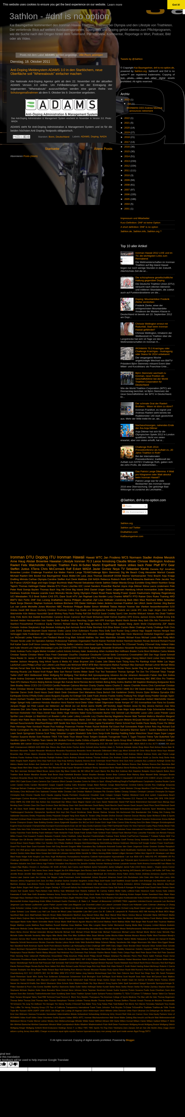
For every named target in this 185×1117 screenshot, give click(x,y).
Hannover (85, 850)
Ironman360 (155, 863)
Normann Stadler (141, 557)
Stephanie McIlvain (18, 990)
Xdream (150, 613)
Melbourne (15, 928)
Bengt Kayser (67, 768)
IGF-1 (141, 857)
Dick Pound (71, 812)
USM (42, 1011)
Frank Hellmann (46, 833)
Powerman (70, 726)
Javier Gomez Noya (106, 568)
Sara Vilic (155, 973)
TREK (54, 737)
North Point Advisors (53, 946)
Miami (13, 932)
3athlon (107, 582)
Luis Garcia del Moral (56, 911)
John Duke (144, 877)
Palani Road (98, 593)
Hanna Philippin (72, 600)
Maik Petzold (74, 582)
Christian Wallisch (84, 791)
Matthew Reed (38, 925)
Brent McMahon (152, 651)
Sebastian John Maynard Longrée (42, 980)
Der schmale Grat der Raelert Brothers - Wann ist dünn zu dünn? (154, 405)
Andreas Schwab (77, 757)
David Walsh (54, 692)
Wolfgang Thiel (71, 675)
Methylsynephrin (167, 928)
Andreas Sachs (62, 757)
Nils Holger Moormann (137, 942)
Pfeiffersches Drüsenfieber (51, 956)
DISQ (12, 802)
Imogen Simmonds (55, 634)
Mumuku (60, 593)
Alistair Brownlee (37, 561)
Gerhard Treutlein (26, 699)
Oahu (113, 946)
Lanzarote (157, 901)
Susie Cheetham (157, 990)
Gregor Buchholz (58, 582)
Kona (88, 713)
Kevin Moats (95, 894)
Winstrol (52, 1024)
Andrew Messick (164, 557)
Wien (144, 740)
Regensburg (168, 593)
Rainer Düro (145, 596)
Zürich (172, 1028)
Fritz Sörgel (138, 696)
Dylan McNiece (153, 816)
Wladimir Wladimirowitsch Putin (94, 1024)
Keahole (25, 593)
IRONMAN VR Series (29, 860)
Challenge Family (144, 627)
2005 (127, 199)
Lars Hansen (25, 905)
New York (30, 668)
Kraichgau (110, 620)
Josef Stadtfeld (117, 881)
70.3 (31, 596)
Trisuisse (141, 737)
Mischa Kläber (117, 935)
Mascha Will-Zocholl (95, 922)
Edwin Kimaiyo (76, 819)
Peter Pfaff (152, 565)
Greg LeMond (131, 631)
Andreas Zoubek (121, 757)
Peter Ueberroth (31, 956)
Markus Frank (149, 918)
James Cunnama (73, 634)
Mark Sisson (111, 918)
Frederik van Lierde (127, 610)
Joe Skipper (52, 877)
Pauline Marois (103, 952)
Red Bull (164, 963)
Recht (142, 963)
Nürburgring (79, 946)
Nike (53, 668)
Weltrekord (15, 1021)
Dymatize (164, 692)
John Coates (95, 661)
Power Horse (169, 956)
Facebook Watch (105, 658)
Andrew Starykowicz (30, 627)
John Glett (154, 877)
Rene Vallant (50, 966)
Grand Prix (15, 846)
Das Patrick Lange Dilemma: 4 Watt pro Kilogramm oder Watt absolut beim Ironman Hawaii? (154, 474)
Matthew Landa (24, 925)
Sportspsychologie (164, 983)
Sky (90, 983)
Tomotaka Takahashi (155, 1004)
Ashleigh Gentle (164, 761)
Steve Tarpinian (89, 990)
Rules (156, 596)
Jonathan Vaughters (78, 881)
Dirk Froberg (164, 812)
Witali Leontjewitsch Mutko (68, 1024)
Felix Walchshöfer (33, 565)
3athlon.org (141, 71)
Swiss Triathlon (77, 994)
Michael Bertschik (55, 932)
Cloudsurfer (96, 654)
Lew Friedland (50, 637)
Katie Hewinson (142, 891)
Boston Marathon (31, 774)
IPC (155, 857)
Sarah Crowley (108, 613)
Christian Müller (56, 791)
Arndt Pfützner (112, 761)
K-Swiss (101, 709)
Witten (46, 675)
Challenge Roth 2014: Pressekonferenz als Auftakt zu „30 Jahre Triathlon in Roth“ (154, 450)
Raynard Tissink (113, 963)
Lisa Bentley (54, 908)
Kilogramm (110, 894)
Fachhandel (117, 826)
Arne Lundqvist (135, 761)
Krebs (140, 898)
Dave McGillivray (61, 805)
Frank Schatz (86, 833)
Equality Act (67, 696)
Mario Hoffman (51, 918)
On (33, 641)
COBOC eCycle (156, 778)
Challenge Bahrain (18, 788)
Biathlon (128, 682)
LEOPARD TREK (119, 901)
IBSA (136, 857)
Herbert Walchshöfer (156, 699)
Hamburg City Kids (56, 850)
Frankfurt (48, 572)
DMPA (18, 802)
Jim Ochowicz (110, 874)
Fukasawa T (144, 836)
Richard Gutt (168, 726)
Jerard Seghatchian (62, 874)
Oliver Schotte (168, 946)
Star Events (38, 987)
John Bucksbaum (130, 877)
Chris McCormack (53, 568)
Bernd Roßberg (130, 768)
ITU (52, 557)
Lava (21, 716)
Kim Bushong (121, 894)
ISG (136, 702)
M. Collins (107, 911)
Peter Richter (117, 668)
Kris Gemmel (117, 713)
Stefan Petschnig (57, 644)
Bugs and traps (39, 582)
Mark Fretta (90, 918)
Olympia (42, 579)
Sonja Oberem (25, 603)
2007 (127, 189)
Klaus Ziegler (68, 898)
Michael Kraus (133, 637)
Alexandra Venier (84, 750)
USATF (36, 1011)
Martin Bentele (130, 620)
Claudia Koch (39, 795)
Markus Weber (162, 918)
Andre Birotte (109, 754)
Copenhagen (15, 798)
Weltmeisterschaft (167, 1017)
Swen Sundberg (58, 994)
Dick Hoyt (60, 812)
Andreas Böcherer (64, 603)
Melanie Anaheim (167, 925)
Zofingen (170, 740)
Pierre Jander (131, 668)
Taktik (66, 737)
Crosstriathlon (136, 654)
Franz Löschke (69, 586)
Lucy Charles (114, 596)
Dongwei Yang (67, 816)
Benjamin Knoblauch (83, 768)
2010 (127, 175)
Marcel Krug (64, 637)
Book (21, 774)
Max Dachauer (137, 665)
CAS (50, 596)
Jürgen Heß (28, 887)
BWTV (13, 600)
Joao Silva (169, 706)
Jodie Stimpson (166, 589)
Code (102, 795)
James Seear (42, 870)
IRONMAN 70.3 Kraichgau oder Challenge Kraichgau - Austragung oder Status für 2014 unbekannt (154, 351)
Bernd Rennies (81, 682)
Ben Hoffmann (122, 651)
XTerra (35, 568)
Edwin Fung (63, 819)
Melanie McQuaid (132, 720)
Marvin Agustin (78, 922)
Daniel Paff (124, 802)
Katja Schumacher (156, 709)
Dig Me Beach (129, 572)
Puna (49, 959)
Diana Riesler (17, 658)
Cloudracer (84, 654)
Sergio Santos (103, 980)
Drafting (14, 579)
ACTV (155, 744)
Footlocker (120, 829)
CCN (146, 778)
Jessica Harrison (155, 706)
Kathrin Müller (114, 891)
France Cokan (160, 829)
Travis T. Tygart (128, 737)
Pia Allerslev (125, 956)
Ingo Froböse (49, 863)
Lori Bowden (53, 716)
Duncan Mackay (139, 816)
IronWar (92, 863)
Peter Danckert (168, 952)
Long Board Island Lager (140, 908)
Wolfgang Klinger (17, 1028)
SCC (26, 973)
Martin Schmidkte (40, 922)
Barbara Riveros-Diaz (151, 764)
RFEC (78, 959)
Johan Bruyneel (80, 661)
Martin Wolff (66, 922)
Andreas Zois (107, 757)
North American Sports (34, 946)
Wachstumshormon (100, 1017)
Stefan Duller (75, 987)
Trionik (172, 1007)
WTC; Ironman (85, 1017)
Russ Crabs (154, 970)
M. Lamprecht (119, 911)
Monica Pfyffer (146, 935)
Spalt (126, 983)
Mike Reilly (163, 637)
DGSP (172, 798)
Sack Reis (111, 973)
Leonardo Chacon (121, 905)
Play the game (146, 668)
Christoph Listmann (145, 791)
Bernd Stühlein (96, 682)
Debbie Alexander (37, 809)
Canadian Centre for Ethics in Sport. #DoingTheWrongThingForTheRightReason (108, 781)
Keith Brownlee (39, 894)
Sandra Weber (80, 671)
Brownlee (23, 778)
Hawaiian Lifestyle (61, 561)
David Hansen (124, 805)
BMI (27, 610)
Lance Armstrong (104, 561)
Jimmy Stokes (135, 874)
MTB (91, 665)
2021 (127, 122)
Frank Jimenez (100, 696)
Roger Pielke (41, 970)
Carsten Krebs (23, 785)
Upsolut (122, 624)
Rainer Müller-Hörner (165, 959)
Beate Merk (23, 768)
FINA (109, 826)
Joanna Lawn (16, 877)
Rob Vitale (111, 966)
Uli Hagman (77, 1011)
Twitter (13, 675)
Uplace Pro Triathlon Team (33, 740)
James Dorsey (16, 870)
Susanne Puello (142, 990)
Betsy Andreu (117, 682)
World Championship (151, 624)
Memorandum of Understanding (75, 928)
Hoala (18, 857)
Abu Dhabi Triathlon (165, 613)
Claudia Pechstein (70, 795)
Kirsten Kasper (134, 894)
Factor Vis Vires (130, 826)
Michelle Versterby (33, 935)
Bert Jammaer (21, 771)
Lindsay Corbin (31, 908)
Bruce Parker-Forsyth (48, 778)
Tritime (150, 737)
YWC (85, 1028)
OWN (108, 946)
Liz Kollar (111, 908)
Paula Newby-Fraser (117, 593)
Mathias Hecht (110, 922)
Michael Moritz (142, 932)
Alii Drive (66, 589)
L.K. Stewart (92, 901)
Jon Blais (50, 881)
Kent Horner (72, 894)
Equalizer (74, 822)
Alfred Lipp (117, 750)
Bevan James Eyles (51, 771)
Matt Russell (147, 922)
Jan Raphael (85, 596)
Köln (25, 613)
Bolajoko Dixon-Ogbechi (152, 771)
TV (123, 568)
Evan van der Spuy (78, 826)
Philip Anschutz (70, 956)
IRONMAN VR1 (45, 860)
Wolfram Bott (85, 675)
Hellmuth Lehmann (60, 853)
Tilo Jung (26, 1004)
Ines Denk (31, 863)
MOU (166, 911)
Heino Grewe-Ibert (44, 853)
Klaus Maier (164, 894)
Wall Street (114, 1017)
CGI (40, 685)
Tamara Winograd (23, 997)
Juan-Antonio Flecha (36, 884)
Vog (58, 589)
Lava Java (86, 575)
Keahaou (15, 593)
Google (146, 843)
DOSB (117, 575)
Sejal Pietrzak (90, 980)
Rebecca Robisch (110, 579)
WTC (99, 557)
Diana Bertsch (103, 692)
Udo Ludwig (66, 1011)
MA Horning (149, 911)
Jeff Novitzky (109, 706)
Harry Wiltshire (167, 658)
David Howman (49, 631)
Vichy (112, 1014)
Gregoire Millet (74, 846)
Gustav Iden (121, 846)
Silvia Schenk (62, 983)
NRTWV (105, 939)
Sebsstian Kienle (64, 980)
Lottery (77, 716)
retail (114, 1031)
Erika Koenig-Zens (133, 822)
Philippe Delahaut (111, 956)
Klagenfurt (159, 634)
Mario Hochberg (37, 918)
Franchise (21, 833)
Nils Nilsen (152, 942)
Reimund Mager (24, 966)
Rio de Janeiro (42, 730)
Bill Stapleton (139, 682)
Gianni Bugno (29, 843)
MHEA (85, 665)
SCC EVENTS (35, 973)
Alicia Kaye (162, 750)
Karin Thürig (122, 661)
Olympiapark (43, 949)
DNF (33, 600)
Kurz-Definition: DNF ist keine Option (140, 222)
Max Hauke (108, 720)
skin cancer (26, 743)
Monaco (135, 935)
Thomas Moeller (90, 1000)
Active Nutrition (100, 747)
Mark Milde (100, 918)
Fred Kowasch (29, 836)
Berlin (25, 617)
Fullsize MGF (165, 836)
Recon (148, 963)
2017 (127, 142)
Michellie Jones (36, 606)
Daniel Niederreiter (110, 802)
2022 (127, 118)
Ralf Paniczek (45, 963)
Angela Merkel (39, 651)
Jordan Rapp (93, 881)
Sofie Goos (92, 733)
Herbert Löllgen (118, 853)
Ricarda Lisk (25, 671)
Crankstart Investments (103, 689)
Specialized (134, 983)
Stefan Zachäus (151, 987)
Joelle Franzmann (66, 877)
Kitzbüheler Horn (28, 713)
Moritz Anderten (45, 939)
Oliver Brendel (129, 946)
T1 (123, 994)
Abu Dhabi (61, 747)
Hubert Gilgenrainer (104, 702)
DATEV (119, 689)
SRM (62, 973)
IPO (139, 610)
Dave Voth (73, 805)
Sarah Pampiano (167, 973)
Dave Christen (24, 805)
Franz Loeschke (139, 833)
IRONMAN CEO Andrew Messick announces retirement (144, 109)
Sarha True (43, 976)
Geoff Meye (115, 839)
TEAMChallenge (92, 572)
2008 (127, 184)
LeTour (38, 665)
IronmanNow (145, 702)
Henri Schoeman (137, 699)
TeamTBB (41, 997)
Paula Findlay (75, 613)
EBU (172, 692)
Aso (173, 761)
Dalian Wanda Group (122, 582)
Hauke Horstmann (160, 850)
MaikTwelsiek (36, 915)
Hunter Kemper (122, 702)
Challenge (36, 572)
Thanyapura (94, 997)
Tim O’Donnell (129, 644)
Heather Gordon (17, 853)
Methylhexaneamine (151, 928)
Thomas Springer (126, 671)
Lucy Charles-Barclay (101, 716)
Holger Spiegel (17, 702)
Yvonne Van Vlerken (138, 606)
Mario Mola (35, 720)
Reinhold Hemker (115, 641)
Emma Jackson (140, 617)
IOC (80, 586)
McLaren (119, 720)
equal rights (64, 1031)
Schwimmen (75, 976)
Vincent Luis (27, 648)
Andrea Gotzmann (26, 678)
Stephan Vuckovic (43, 603)
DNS (86, 589)
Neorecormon (32, 942)
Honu (47, 857)
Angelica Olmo (35, 761)
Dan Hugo (154, 654)
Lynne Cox (97, 911)
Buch (74, 778)
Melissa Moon (55, 928)
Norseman (82, 723)
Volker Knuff (25, 1017)
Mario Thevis (48, 720)
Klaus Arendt (43, 713)
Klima (146, 586)
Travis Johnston (103, 1007)
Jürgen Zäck (160, 610)
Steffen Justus (19, 568)
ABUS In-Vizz (146, 744)
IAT (132, 702)
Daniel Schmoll (167, 654)
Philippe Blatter (82, 606)
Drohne (112, 816)
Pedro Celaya (124, 952)
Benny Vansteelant (100, 768)
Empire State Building (36, 822)
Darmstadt (152, 802)
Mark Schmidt (78, 637)
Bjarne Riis (105, 771)
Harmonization (113, 850)
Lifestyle (28, 716)
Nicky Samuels (43, 668)
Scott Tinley (50, 733)
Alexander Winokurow (45, 750)
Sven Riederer (43, 737)
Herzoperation (34, 620)
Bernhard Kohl (100, 627)
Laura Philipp (27, 665)
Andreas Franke (17, 757)
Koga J (86, 898)
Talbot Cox (163, 994)
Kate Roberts (81, 891)
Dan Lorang (43, 600)
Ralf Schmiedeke (128, 726)
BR (86, 764)
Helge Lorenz (121, 699)
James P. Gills (29, 870)
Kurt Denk (71, 579)
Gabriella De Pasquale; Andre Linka (61, 839)
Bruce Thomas (64, 778)
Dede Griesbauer (69, 692)
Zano (125, 1028)
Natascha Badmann (144, 579)
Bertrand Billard (35, 771)
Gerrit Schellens (43, 699)
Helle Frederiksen (31, 634)
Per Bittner (169, 723)
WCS (125, 557)
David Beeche (111, 805)
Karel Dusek (150, 887)
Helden (22, 620)
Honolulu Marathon (51, 702)
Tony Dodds (169, 1004)
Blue (113, 771)
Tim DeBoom (36, 1004)
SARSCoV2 (99, 730)
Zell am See (141, 1028)
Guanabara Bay (89, 846)
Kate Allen (121, 634)
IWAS (98, 860)
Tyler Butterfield (161, 737)
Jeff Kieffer (156, 870)
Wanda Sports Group (116, 740)
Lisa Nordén (100, 596)
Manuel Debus (93, 915)
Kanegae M (131, 887)
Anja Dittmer (135, 586)
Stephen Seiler (34, 990)
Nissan (172, 942)
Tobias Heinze (118, 606)
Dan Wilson (66, 802)
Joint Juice (40, 881)
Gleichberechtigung (90, 843)
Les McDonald (17, 637)
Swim (68, 994)
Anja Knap (61, 761)
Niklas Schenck (102, 942)
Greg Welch (151, 582)
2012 (127, 165)
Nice (68, 723)
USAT (20, 675)
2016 (127, 146)
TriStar (114, 624)
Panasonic (170, 949)
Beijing (41, 682)
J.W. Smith (54, 867)
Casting (67, 785)
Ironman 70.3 (83, 561)
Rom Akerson (77, 970)
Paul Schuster (90, 952)
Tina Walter (86, 1004)
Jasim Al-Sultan (99, 870)
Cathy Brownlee (79, 785)
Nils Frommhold (162, 620)
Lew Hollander (135, 905)
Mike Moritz (57, 935)
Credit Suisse (109, 798)
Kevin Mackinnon (134, 634)
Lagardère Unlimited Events (140, 901)
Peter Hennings (18, 726)
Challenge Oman (71, 788)
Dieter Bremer (93, 812)
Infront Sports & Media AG (58, 661)
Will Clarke (114, 1021)
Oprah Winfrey (55, 613)
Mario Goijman (23, 918)
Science (40, 733)
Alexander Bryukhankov (136, 648)
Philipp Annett (96, 956)
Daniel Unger (97, 589)
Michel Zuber (156, 932)
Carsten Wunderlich (39, 785)
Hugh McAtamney (58, 857)
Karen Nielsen (162, 887)
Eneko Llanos (64, 631)
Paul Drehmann (76, 952)
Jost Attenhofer (159, 881)
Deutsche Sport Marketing (153, 809)
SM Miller (55, 973)
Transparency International (77, 1007)
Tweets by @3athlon (132, 59)
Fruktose (109, 836)
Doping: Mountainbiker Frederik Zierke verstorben (152, 300)
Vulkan (69, 1017)
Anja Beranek (47, 627)
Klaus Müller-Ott (71, 575)
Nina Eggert (163, 942)
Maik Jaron (24, 915)
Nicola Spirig (72, 593)
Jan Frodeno (112, 557)
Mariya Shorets (65, 918)
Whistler (78, 1021)
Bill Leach (95, 771)
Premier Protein (84, 726)
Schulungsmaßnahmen (24, 92)
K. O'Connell (64, 887)
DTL (56, 596)
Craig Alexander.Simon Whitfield (76, 798)
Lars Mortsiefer (132, 713)
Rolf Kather (15, 644)
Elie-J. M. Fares (116, 819)
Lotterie (50, 665)
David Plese (148, 805)
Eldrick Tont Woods (100, 819)
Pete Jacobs (162, 579)
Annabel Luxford (55, 651)
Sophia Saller (117, 983)
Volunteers (47, 1017)
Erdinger (77, 696)
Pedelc (114, 952)
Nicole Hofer (74, 942)
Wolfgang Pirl (56, 675)
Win (12, 1024)
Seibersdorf (78, 980)
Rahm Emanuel (149, 959)
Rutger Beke (52, 671)
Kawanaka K (15, 894)
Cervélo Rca (150, 785)
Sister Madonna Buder (79, 983)
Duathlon (122, 617)
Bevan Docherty (38, 610)
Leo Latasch (107, 905)
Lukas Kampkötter (74, 911)
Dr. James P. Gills (33, 658)
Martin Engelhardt (104, 565)
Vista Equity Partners (158, 1014)
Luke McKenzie (73, 665)
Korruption (119, 898)
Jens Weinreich (89, 634)
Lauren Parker (49, 905)
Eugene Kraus (16, 826)
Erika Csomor (118, 822)
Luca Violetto (30, 911)
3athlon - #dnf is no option (59, 16)
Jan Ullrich (139, 603)
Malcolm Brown (49, 915)
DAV (156, 798)
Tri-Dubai (127, 1007)
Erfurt (75, 631)
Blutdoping (152, 682)
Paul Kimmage (88, 668)
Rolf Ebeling (65, 970)
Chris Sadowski (42, 791)
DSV (33, 802)
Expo (104, 826)
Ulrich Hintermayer (91, 1011)
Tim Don (140, 671)
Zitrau (160, 1028)
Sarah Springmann (26, 733)
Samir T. (144, 730)
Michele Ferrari (17, 668)
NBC (59, 606)
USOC (47, 1011)
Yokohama (118, 1028)
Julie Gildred (86, 884)
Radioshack (112, 959)
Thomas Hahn (42, 1000)
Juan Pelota (77, 709)
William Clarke (139, 1021)
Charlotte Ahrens (139, 685)
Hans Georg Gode (98, 850)
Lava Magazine (74, 905)
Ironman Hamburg (104, 863)
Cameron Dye (44, 781)
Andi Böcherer (96, 754)
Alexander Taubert (27, 750)
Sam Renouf (66, 671)
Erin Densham (83, 658)
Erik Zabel (87, 696)
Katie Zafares (169, 891)
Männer (89, 939)
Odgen (119, 946)
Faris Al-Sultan (81, 565)
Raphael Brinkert (98, 963)
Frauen (19, 836)
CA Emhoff (138, 778)
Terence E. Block (68, 997)
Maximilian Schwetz (115, 637)
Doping (95, 136)
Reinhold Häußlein (133, 641)
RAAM (72, 959)
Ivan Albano (166, 863)
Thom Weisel (75, 737)
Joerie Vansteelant (83, 877)
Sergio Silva (115, 980)
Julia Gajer (148, 610)
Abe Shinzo (51, 747)
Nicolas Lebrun (61, 942)
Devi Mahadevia (87, 692)
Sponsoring (96, 624)
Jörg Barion (168, 603)
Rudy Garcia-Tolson (116, 970)
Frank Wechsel (125, 833)
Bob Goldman (122, 771)
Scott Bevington (89, 976)
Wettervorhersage (67, 1021)
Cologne (109, 795)
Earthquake (15, 696)
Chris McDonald (28, 791)
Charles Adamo (104, 685)
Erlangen (155, 822)
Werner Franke (26, 1021)
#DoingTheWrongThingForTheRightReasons (52, 744)
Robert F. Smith (123, 966)
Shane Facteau (161, 980)
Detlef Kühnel (110, 617)
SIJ (48, 973)
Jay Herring (124, 870)
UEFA (29, 1011)
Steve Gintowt (62, 990)
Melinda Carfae (27, 928)
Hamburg (130, 589)
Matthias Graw (67, 925)
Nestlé (62, 723)
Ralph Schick (144, 726)
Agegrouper (95, 648)
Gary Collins (82, 839)
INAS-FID (149, 857)
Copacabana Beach (166, 795)
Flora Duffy (104, 631)
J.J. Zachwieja (42, 867)
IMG (42, 634)
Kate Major (123, 709)
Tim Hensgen (48, 1004)
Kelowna (50, 894)
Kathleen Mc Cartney (97, 891)
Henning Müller (104, 853)
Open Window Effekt (85, 949)
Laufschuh (15, 665)
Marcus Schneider (144, 915)
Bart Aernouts (72, 627)
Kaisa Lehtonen (101, 887)
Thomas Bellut (16, 1000)
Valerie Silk (51, 740)
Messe (123, 928)
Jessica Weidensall (94, 874)
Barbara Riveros (29, 682)
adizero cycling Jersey (19, 1031)
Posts (127, 506)
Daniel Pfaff (160, 689)
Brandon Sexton (81, 774)
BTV (164, 565)
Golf (140, 843)
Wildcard (141, 613)
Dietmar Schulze (107, 812)
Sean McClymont (154, 976)
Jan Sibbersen (52, 706)
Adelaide (128, 747)
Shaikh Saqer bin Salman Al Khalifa (138, 980)
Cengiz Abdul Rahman (97, 785)
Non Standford (16, 946)
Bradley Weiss (23, 685)
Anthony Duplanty (75, 761)
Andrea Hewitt (17, 610)
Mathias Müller (124, 922)
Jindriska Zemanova (151, 874)
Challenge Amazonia (165, 785)
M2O (141, 911)
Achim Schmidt (86, 747)
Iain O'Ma (106, 860)
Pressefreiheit (26, 624)
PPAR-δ (156, 949)
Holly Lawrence (33, 702)
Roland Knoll (39, 671)
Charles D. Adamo (121, 685)
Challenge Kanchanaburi (52, 788)
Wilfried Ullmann (102, 1021)
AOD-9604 (40, 747)
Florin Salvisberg (97, 829)
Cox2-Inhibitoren (54, 798)
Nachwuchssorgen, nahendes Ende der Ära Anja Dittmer (154, 426)
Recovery (156, 963)
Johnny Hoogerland (26, 881)
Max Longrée (95, 925)
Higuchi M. (150, 853)
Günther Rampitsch (166, 846)
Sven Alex (22, 994)
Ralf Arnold (33, 963)
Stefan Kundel (102, 987)
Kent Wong (84, 894)
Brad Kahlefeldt (66, 774)
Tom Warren (140, 1004)
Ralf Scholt (70, 963)
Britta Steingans (161, 774)
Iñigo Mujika (22, 867)
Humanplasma (73, 857)
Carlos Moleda (167, 651)
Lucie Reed (59, 665)
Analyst (65, 754)
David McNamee (94, 617)
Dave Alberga (163, 802)
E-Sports (171, 816)
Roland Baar (53, 970)
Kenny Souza (61, 894)
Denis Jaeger (63, 809)
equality (72, 1031)
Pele (172, 586)
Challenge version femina (90, 788)
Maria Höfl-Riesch (160, 915)
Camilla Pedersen (61, 685)
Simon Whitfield (100, 606)
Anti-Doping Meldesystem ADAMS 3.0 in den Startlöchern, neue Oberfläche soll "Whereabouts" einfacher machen (56, 72)
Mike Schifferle (79, 935)
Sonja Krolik (104, 733)
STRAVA (115, 730)
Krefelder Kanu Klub (159, 898)
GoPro (60, 699)
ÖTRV (74, 648)
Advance (114, 675)
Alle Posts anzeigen (91, 54)
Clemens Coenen (63, 689)
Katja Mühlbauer (138, 709)
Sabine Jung (81, 973)
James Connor (168, 867)
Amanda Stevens (46, 754)
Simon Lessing (41, 644)
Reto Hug (157, 726)
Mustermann (79, 939)
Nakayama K (143, 939)
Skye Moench (99, 983)
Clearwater (62, 654)
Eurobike (139, 582)
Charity (92, 685)
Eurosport (50, 826)
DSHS (19, 631)
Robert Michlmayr (151, 966)
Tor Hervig (25, 1007)
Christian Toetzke (18, 654)
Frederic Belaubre (45, 836)
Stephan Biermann (166, 987)
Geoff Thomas (127, 839)
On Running (69, 949)
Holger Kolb (26, 857)
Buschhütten (47, 617)
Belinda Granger (53, 682)
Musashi (69, 939)
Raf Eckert (114, 726)
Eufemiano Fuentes (88, 631)
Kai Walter (59, 572)
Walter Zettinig (126, 1017)
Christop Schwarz (129, 791)
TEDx (127, 994)
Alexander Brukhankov (113, 648)
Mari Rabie (24, 720)
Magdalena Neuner (122, 716)
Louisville (85, 716)
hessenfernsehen (159, 606)
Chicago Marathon (142, 788)
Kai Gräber (111, 709)
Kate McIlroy (54, 891)
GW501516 (39, 839)
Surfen (106, 624)
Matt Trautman (160, 922)
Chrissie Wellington (150, 561)
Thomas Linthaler (75, 1000)
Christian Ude (70, 791)
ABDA (136, 744)
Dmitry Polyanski (53, 816)
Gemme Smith (95, 839)
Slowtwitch (81, 733)
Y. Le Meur (78, 1028)
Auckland (109, 651)
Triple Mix (14, 1011)
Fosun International (134, 829)
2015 (127, 151)
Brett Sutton (40, 596)
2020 (127, 127)
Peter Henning (16, 956)
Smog (108, 983)
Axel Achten (29, 764)
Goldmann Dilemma (129, 843)
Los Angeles (157, 908)
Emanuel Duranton (142, 819)
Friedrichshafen (98, 836)
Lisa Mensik (65, 908)
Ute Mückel (165, 1011)
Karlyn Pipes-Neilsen (38, 891)
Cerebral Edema (136, 785)
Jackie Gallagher (116, 867)
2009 (127, 180)
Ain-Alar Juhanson (129, 675)
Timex (86, 737)
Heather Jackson (18, 661)
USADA (26, 582)
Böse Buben (114, 627)
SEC (44, 973)
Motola (55, 939)
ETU (58, 586)
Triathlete (148, 1007)
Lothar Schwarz (17, 911)
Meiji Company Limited (148, 925)
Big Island (77, 589)
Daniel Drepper (146, 689)
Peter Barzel (146, 952)
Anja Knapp (168, 575)
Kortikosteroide (130, 898)
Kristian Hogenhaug (30, 901)
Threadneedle (169, 1000)
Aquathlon (122, 678)
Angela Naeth (22, 761)
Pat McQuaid (73, 668)
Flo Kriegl (69, 829)
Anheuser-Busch (91, 678)
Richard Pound (167, 641)
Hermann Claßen (133, 853)
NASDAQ (97, 939)
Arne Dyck (123, 761)
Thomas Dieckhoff (103, 575)
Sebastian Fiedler (18, 980)
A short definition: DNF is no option (139, 227)
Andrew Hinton (135, 757)
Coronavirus (122, 654)
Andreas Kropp (31, 757)
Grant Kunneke (38, 846)
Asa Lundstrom (149, 761)
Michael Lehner (152, 665)
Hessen (171, 699)
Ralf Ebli (87, 613)
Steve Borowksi (48, 990)
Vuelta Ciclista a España (87, 740)
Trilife (166, 1007)
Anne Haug (17, 561)
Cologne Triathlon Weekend (126, 795)
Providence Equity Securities (33, 959)
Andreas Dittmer (135, 754)
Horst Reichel (67, 702)
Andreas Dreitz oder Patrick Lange (159, 754)
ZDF (164, 624)
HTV (75, 596)
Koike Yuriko (95, 898)
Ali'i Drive (140, 750)
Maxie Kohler (107, 925)
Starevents (64, 987)
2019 (127, 132)
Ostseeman (130, 949)
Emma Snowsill (68, 658)
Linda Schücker (17, 908)
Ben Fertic (24, 600)
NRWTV (127, 596)
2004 (127, 204)
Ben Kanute (67, 682)
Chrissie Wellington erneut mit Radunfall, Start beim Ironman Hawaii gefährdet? (151, 326)
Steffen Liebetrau (75, 644)
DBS (146, 654)
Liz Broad (101, 908)
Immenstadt (154, 860)
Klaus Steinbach (27, 898)
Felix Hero (21, 829)
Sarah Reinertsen (18, 976)
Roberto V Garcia (167, 966)
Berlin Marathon (117, 768)
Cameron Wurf (78, 617)
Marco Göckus (128, 915)
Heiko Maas (30, 853)
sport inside (121, 1031)
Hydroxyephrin (104, 857)
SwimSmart (89, 644)
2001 (127, 208)
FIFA (93, 658)
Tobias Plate (107, 1004)
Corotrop (42, 798)
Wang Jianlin (133, 624)
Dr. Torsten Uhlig (93, 816)
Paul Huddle (137, 723)
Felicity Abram (164, 826)
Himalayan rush (162, 853)
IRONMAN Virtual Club (63, 860)
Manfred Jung (80, 915)
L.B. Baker (82, 901)
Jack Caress (73, 867)
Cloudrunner (84, 795)
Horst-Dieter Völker (84, 702)
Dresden (104, 816)
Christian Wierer (36, 654)
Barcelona (166, 764)
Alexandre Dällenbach (102, 750)
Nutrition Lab (68, 946)
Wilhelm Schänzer (156, 740)
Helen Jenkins (105, 603)
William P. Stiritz (168, 1021)
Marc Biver (105, 915)
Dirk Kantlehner (119, 692)
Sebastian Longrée (65, 733)
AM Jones (170, 744)
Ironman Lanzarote (120, 863)
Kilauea (35, 593)
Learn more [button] (114, 4)
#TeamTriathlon (78, 744)
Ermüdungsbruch (167, 822)
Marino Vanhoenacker (134, 575)
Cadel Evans (26, 781)
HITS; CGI (15, 850)
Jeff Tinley (166, 870)
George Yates (156, 839)
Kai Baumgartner (143, 67)
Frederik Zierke (60, 836)
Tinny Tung (96, 1004)
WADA (87, 568)
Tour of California (57, 1007)
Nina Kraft (61, 668)
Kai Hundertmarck (86, 887)
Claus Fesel (51, 654)
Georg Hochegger (123, 658)
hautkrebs (15, 743)
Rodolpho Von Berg (26, 970)
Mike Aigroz (46, 935)
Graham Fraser (156, 843)
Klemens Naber (78, 713)
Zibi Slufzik (152, 1028)
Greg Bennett (62, 846)
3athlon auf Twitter (130, 527)
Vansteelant (51, 1014)
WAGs (75, 1017)
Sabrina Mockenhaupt (96, 973)
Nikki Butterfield (87, 942)
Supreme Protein (127, 990)
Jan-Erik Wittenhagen (70, 870)
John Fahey (32, 709)
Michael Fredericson (112, 932)
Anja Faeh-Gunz (49, 761)
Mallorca (151, 716)
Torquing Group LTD (40, 1007)
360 (106, 744)
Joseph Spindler (131, 881)
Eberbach (14, 819)
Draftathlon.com (129, 532)
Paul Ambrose (63, 952)
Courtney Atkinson (82, 689)
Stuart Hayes (153, 733)
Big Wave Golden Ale (70, 771)
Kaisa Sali (112, 887)
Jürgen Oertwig (51, 887)
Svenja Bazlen (31, 589)
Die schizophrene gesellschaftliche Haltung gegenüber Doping (154, 279)
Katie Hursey (156, 891)
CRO (18, 781)
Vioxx (145, 1014)
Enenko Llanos (52, 822)
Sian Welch (41, 983)
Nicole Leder (25, 641)
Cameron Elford (58, 781)
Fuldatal (154, 836)
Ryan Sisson (165, 970)
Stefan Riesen (127, 987)
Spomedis (151, 983)
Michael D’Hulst (83, 932)
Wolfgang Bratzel (151, 1024)
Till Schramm (16, 1004)
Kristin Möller (156, 661)
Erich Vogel (106, 822)
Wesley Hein (53, 1021)
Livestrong (120, 600)
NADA (103, 136)
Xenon (69, 1028)
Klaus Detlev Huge (60, 713)
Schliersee (53, 976)
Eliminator (128, 819)
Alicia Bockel (150, 750)
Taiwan (155, 994)
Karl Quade (23, 891)
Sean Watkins (168, 976)
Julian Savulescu (73, 884)
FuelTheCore (133, 836)
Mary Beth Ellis (145, 620)
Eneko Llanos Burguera (49, 696)
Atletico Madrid (16, 764)
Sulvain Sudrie (112, 990)
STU (67, 973)
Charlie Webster (126, 788)
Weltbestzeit (36, 675)
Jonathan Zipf (89, 600)
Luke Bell (87, 911)
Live (44, 665)
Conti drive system (147, 795)
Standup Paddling (119, 733)
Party (65, 613)
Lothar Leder (66, 716)
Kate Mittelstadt (68, 891)
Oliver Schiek (156, 946)
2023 (127, 99)
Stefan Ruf (138, 987)
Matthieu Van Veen (95, 637)
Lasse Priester (161, 713)
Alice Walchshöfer (157, 648)
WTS (129, 579)
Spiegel (142, 983)
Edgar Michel (53, 658)
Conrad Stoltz (109, 654)
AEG (80, 648)
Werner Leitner (40, 1021)
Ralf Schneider (57, 963)
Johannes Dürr (17, 709)
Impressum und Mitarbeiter (135, 218)
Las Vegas (169, 661)
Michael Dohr (69, 932)
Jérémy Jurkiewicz (125, 884)
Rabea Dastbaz (99, 959)
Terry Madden (83, 997)
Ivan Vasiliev (48, 620)
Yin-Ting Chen (106, 1028)
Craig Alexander (147, 572)
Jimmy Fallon (122, 874)
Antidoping (60, 627)
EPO (130, 617)
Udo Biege (55, 1011)
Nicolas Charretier (47, 942)
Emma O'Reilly (29, 696)
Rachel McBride (100, 726)
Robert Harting (136, 966)
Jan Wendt (66, 706)
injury (98, 1031)
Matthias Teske (81, 925)
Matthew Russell (52, 925)
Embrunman (156, 819)
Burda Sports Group (96, 778)
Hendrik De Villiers (90, 853)
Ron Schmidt (71, 730)
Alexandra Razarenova (66, 750)
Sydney (100, 644)
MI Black (159, 911)
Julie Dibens (109, 661)
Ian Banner (115, 860)
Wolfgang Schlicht (34, 1028)
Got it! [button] (176, 4)
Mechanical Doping (122, 925)
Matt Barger (136, 922)
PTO (135, 596)
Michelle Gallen (17, 935)
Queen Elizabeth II (60, 959)
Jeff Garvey (146, 870)
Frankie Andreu (115, 696)
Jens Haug (48, 874)
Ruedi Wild (130, 970)
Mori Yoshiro (31, 939)
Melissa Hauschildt (37, 613)
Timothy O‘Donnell (73, 1004)
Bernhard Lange (159, 768)
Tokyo (163, 671)
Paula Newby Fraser (153, 723)
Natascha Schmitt (18, 942)
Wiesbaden (21, 596)
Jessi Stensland (79, 874)
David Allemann (85, 805)
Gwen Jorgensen (115, 589)
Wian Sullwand (134, 740)
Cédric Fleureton (123, 798)
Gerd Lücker (153, 658)
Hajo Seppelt (145, 631)
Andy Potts (15, 617)
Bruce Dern (33, 778)
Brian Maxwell (146, 774)
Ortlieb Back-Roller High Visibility (109, 949)
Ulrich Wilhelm (106, 1011)
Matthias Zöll (85, 579)
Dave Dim (35, 805)
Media (134, 925)
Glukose (116, 843)
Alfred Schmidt (129, 750)
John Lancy (165, 877)
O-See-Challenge (92, 946)
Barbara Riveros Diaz (131, 764)
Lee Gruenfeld (88, 905)
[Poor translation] (13, 1064)
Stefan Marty (115, 987)
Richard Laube (72, 966)
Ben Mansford (55, 768)
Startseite (52, 149)
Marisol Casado (166, 572)
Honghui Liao (38, 857)
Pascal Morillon (28, 952)
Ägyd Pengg (139, 1031)
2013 (127, 161)
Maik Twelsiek (139, 716)
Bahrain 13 (93, 764)
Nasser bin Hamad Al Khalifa (162, 939)
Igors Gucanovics (141, 860)
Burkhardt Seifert (113, 778)
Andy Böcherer (60, 678)
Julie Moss (97, 884)
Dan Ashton (41, 802)
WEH (26, 675)
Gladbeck (69, 843)
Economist (36, 819)
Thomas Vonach (136, 1000)
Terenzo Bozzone (112, 644)
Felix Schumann (33, 829)
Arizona (86, 761)
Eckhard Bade (25, 819)
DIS (76, 603)
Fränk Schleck (120, 836)
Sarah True (94, 671)
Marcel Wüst (115, 915)
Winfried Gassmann (39, 1024)
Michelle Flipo (168, 932)
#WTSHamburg (92, 744)
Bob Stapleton (135, 771)
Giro (54, 699)
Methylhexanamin (134, 928)
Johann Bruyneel (99, 877)
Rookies (103, 970)
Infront (139, 589)
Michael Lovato (149, 637)
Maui (142, 600)
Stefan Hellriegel (88, 987)
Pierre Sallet (148, 956)
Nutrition (163, 582)
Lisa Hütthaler (106, 600)
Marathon (160, 716)
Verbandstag (93, 1014)
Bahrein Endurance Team (110, 764)
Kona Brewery (108, 898)
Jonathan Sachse (61, 881)
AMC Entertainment (18, 747)
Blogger (130, 1040)
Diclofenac (81, 812)
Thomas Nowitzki (105, 1000)
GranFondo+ (169, 843)
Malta (59, 915)
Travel (92, 1007)
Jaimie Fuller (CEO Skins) (135, 867)
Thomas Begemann (166, 997)
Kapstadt (141, 887)
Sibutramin (51, 983)
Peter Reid (16, 589)
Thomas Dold (29, 1000)
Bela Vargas (33, 768)
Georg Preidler (152, 696)
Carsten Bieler (128, 627)
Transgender (114, 737)
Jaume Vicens (112, 870)
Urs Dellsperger (153, 1011)
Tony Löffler (15, 1007)
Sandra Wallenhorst (158, 730)
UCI (12, 596)
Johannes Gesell (115, 877)
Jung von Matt (109, 884)
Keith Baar (27, 894)
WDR (102, 740)
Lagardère (170, 634)
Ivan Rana (157, 702)
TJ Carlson (135, 994)
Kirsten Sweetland (150, 894)
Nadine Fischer (116, 939)
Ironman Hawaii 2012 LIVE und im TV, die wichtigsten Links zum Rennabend (153, 256)
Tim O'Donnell (152, 671)
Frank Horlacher (60, 833)
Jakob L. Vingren (154, 867)
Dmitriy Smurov (135, 692)
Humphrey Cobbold (89, 857)
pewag (108, 1031)
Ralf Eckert (73, 568)
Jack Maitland (85, 867)
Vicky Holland (162, 644)
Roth (123, 579)
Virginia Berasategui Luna (45, 648)
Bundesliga (82, 778)
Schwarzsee (64, 976)
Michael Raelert (19, 575)
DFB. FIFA (164, 798)
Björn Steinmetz (111, 572)
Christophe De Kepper (165, 791)
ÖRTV (147, 1031)
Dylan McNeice (151, 692)
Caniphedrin (148, 781)
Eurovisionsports (62, 826)
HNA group (25, 850)
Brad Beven (53, 774)
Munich (62, 939)
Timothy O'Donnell (145, 644)
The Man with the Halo (147, 997)
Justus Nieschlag (78, 620)
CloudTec (73, 654)
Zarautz (131, 1028)
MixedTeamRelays (44, 723)
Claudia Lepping (53, 795)
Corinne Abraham (30, 798)
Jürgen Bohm (16, 887)
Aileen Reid (149, 747)
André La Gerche (150, 757)
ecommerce (53, 1031)
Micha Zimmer (22, 932)
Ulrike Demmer (119, 1011)
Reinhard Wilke (154, 600)
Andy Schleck (75, 678)
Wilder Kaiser (89, 1021)
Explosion (97, 826)
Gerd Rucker (117, 631)
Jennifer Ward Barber (33, 874)
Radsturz (122, 959)
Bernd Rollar (86, 627)
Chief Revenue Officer (159, 788)
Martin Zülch (85, 720)
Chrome (29, 795)
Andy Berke (164, 757)
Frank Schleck (98, 833)
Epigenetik (64, 822)
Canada (69, 781)
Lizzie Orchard (122, 908)
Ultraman (141, 1011)
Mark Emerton (78, 918)
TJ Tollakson (145, 994)
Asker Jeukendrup (89, 651)
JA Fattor (63, 867)
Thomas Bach (47, 589)
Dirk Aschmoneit (123, 812)
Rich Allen (61, 966)
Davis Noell (23, 809)
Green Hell (50, 846)
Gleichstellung (106, 843)
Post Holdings (57, 726)
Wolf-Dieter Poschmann (118, 1024)
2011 (127, 170)
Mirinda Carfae (104, 935)
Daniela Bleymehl (31, 631)
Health (172, 850)
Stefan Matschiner (138, 733)
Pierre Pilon (137, 956)
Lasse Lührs (147, 713)
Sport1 (119, 613)
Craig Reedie (97, 798)
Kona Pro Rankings (139, 661)
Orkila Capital (94, 723)
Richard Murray (70, 624)
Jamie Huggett (54, 870)
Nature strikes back (130, 565)
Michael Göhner (150, 720)
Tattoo (34, 997)
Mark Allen (133, 600)
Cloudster (95, 795)
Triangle (171, 671)
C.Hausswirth (127, 778)
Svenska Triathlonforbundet (39, 994)
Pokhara (158, 956)
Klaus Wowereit (56, 898)
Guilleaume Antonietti (105, 846)
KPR (102, 620)
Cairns (35, 781)
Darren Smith (26, 692)
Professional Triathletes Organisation (73, 641)
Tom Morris (129, 1004)
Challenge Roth (161, 627)
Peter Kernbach (34, 726)
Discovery (24, 816)
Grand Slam (25, 846)
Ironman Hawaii (70, 557)
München (51, 606)
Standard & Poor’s (24, 987)
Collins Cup (73, 610)
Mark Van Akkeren (125, 918)
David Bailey (98, 805)
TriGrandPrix (137, 1007)
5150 (172, 606)
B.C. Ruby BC (56, 764)
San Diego (145, 973)
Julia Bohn (50, 884)
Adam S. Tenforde (115, 747)
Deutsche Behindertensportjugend (126, 809)
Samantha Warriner (129, 730)
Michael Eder (96, 932)
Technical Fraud (54, 997)
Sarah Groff (27, 644)
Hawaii (90, 557)
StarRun (55, 987)
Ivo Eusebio (169, 702)
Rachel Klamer (98, 641)
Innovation (59, 863)
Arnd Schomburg (136, 678)
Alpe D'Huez (24, 754)
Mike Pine (67, 935)
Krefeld (146, 898)
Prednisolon (15, 959)
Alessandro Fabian (148, 675)
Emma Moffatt (156, 617)
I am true (129, 857)
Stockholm (101, 990)
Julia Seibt (60, 884)
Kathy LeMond (127, 891)
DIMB (126, 689)
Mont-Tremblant (160, 935)
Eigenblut (87, 819)
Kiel (103, 894)
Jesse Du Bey (139, 706)
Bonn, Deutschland (59, 136)
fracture (79, 1031)
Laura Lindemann (159, 586)
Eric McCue (84, 822)
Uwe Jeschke (130, 613)
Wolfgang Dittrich (167, 1024)
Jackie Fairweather (100, 867)
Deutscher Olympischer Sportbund (40, 812)
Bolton (166, 771)
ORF (103, 946)
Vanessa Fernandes (37, 1014)
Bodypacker (163, 682)
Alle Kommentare (133, 512)
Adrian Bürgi (137, 747)
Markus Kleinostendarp (67, 720)
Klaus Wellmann (41, 898)
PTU (163, 949)
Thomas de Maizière (153, 1000)
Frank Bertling (32, 833)
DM (136, 689)
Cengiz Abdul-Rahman (118, 785)
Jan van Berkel (79, 706)
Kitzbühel (148, 634)
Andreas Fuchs (24, 651)
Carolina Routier (162, 781)
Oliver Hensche (142, 946)
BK (65, 764)
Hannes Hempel (161, 631)
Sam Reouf (135, 973)
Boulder (43, 774)
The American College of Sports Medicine (118, 997)
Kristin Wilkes (45, 901)
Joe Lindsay (41, 877)
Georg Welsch (139, 658)
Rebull (136, 963)
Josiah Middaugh (106, 634)
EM (44, 658)
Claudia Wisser (126, 561)
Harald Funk (107, 699)
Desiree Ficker (88, 809)
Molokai (128, 935)
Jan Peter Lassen (35, 706)
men (103, 1031)
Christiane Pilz (99, 791)
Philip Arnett (83, 956)
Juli (129, 103)
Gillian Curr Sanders (44, 843)
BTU (18, 682)
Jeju (173, 870)
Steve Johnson (75, 990)
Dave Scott (66, 596)
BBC (148, 678)
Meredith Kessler (111, 928)
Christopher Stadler (44, 689)
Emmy (167, 617)
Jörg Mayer (170, 884)
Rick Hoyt (96, 966)
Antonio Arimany (72, 651)
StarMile (47, 987)
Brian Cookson (119, 774)
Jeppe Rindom (124, 706)
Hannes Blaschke (72, 850)
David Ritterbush (162, 805)
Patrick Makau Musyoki (46, 952)
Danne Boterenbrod (138, 802)
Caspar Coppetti (56, 785)
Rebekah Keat (126, 963)
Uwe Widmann (21, 1014)
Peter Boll (156, 952)
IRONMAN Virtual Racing (85, 860)
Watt (157, 1017)
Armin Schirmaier (97, 761)
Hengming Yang (36, 661)
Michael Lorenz (128, 932)
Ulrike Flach (131, 1011)
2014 (127, 156)
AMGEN (31, 747)
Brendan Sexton (105, 774)
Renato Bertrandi (151, 641)
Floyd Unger (110, 829)
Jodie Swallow (62, 620)
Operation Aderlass (45, 641)
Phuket (46, 726)
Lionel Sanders (92, 586)
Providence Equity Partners (48, 624)
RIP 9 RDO (87, 959)
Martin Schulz (54, 922)
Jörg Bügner (90, 709)
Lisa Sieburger (90, 908)
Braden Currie (137, 651)
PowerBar (106, 586)
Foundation (148, 829)
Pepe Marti (135, 952)
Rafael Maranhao (133, 959)
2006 (127, 194)
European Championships (34, 826)
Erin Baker (146, 822)
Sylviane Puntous (105, 994)
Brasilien (93, 774)
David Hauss (40, 692)
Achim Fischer (72, 747)
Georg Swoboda (142, 839)
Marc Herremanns (102, 665)
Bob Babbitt (34, 617)
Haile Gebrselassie (39, 850)
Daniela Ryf (156, 569)
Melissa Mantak (41, 928)
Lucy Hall (41, 911)
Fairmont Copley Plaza (147, 826)
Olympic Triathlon (58, 565)
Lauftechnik (37, 905)
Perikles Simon (103, 668)
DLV (132, 689)
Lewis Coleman (149, 905)
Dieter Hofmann (87, 603)
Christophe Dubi (17, 795)
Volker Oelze (36, 1017)
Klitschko (79, 898)
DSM (28, 802)
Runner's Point (141, 970)
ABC (132, 744)
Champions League (110, 788)
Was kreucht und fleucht (143, 1017)
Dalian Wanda (47, 586)
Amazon (58, 754)
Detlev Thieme (102, 809)
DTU (30, 557)
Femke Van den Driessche (52, 829)
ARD (172, 596)
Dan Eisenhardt (54, 802)
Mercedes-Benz (97, 928)
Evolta (90, 826)
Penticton (68, 606)
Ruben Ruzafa (86, 730)
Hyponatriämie (118, 857)
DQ (23, 802)
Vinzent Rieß (120, 1014)
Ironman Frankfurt (123, 603)
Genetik (106, 839)
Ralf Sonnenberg (82, 963)
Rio (32, 730)
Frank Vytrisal (112, 833)
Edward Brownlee (50, 819)
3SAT (111, 744)
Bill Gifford (85, 771)
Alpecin (34, 754)
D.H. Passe (148, 798)
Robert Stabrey (57, 730)
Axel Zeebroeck (42, 764)
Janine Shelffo (95, 706)
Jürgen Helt (93, 620)
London (26, 572)
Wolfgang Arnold (137, 1024)
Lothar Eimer (169, 908)
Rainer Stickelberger (19, 963)
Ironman (17, 557)
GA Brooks (28, 839)
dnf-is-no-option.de (164, 67)
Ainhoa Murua (161, 747)
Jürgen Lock (39, 887)
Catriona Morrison (79, 685)
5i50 (116, 744)
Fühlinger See (16, 839)
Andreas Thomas (92, 757)
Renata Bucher (37, 966)
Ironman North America (140, 863)
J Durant (32, 867)
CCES (34, 685)
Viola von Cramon (135, 1014)
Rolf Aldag (84, 624)
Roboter (13, 970)
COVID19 (47, 685)
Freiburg (128, 696)
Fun (173, 836)
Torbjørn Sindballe (98, 737)
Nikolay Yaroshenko (118, 942)
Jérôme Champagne (143, 884)
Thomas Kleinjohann (58, 1000)
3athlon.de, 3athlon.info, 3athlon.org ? (141, 231)
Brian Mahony (133, 774)
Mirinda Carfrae (28, 579)
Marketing (138, 918)
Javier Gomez (153, 603)
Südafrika (117, 994)
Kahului (74, 887)
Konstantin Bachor (101, 713)
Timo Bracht (154, 575)
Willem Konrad (126, 1021)
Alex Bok (162, 675)
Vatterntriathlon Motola (67, 1014)
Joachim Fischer (167, 874)
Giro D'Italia (59, 843)
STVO (72, 973)
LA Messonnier (105, 901)
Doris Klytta (80, 816)
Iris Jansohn (82, 863)
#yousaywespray (101, 675)
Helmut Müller (75, 853)
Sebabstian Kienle (92, 582)
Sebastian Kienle (137, 568)
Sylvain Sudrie (91, 994)
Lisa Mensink (77, 908)
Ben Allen (44, 768)
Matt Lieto (97, 720)
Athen (102, 651)
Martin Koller (26, 922)
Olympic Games (57, 949)
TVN (60, 737)
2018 (127, 137)
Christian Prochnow (57, 610)
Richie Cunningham (20, 730)
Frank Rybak (73, 833)
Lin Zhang (170, 905)
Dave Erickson (46, 805)
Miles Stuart (91, 935)
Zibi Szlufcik (65, 648)
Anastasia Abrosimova (79, 754)
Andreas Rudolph (47, 757)
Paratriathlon (108, 723)
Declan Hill (51, 809)
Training (164, 596)
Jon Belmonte (45, 709)
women (130, 1031)
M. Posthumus (132, 911)
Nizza (73, 723)
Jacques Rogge (18, 706)
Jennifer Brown (16, 874)
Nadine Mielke (130, 939)
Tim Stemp (59, 1004)
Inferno (39, 863)
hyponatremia (89, 1031)
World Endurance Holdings (54, 1028)
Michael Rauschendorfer (22, 723)
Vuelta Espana (59, 1017)
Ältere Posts (103, 149)
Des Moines (75, 809)
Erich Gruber (95, 822)
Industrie (22, 863)
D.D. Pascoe (137, 798)
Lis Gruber (43, 908)
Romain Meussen (91, 970)
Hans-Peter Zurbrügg (89, 699)
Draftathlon (57, 600)
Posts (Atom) (30, 156)
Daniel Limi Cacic (93, 802)
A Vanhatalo (123, 744)
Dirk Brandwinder (139, 812)
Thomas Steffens (121, 1000)
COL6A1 (167, 778)
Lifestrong (161, 905)
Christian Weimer (25, 689)
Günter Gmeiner (150, 846)
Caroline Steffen (56, 579)
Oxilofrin (139, 949)
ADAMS (85, 136)
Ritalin (103, 966)
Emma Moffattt (168, 819)
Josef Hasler (105, 881)
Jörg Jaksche (158, 884)
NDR (55, 723)
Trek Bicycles (116, 1007)
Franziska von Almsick (156, 833)
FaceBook (111, 610)
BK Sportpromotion (75, 764)
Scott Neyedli (129, 976)
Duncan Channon (123, 816)
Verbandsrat (82, 1014)
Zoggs (166, 1028)
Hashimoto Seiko (144, 850)
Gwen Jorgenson (134, 846)
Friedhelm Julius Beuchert (79, 836)
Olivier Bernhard (17, 949)
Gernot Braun (16, 843)
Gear (171, 565)
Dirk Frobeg (153, 812)
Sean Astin (140, 976)
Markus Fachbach (121, 665)
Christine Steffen (113, 791)
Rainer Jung (160, 668)
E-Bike (163, 816)
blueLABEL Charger (38, 1031)
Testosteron (111, 671)
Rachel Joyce (120, 586)
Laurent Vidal (61, 905)
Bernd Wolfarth (144, 768)
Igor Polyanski (127, 860)
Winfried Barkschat (22, 1024)
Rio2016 (96, 613)
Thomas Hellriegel (28, 586)
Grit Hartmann (72, 699)
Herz (143, 853)
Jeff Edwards (135, 870)
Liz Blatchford (39, 716)
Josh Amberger (145, 881)
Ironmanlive (150, 589)
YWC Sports (94, 1028)
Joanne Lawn (29, 877)
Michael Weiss (168, 665)
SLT (108, 730)
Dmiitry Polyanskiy (37, 816)
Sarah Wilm (32, 976)
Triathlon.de (157, 1007)
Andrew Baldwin (44, 678)
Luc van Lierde (18, 606)
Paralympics (15, 952)
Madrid (119, 620)
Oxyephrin (147, 949)
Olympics (85, 593)
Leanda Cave (47, 593)
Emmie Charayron (18, 822)
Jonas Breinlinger (62, 709)
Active (86, 648)
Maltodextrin (67, 915)
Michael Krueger (167, 720)
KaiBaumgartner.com (132, 536)
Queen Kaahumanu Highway (145, 593)
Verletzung (104, 1014)
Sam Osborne (123, 973)
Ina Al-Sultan (165, 860)
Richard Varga (85, 966)
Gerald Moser (169, 839)
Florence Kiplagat (81, 829)
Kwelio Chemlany (69, 901)
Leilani (98, 905)
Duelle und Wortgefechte (92, 610)
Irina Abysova (71, 863)
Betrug (107, 682)
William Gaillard (153, 1021)
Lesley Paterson (34, 637)
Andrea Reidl (122, 754)
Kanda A (121, 887)
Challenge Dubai (34, 788)
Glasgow (77, 843)
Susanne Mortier (28, 737)
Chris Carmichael (156, 685)
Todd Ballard (118, 1004)
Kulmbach (56, 901)
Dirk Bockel (35, 575)
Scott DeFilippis (103, 976)
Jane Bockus (86, 870)
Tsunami (23, 1011)
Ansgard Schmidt (108, 678)
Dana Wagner (78, 802)
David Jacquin (136, 805)
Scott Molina (116, 976)
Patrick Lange (74, 572)
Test (103, 671)
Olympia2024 (31, 949)
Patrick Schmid (122, 723)
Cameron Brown (62, 617)
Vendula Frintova (66, 740)
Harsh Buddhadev (128, 850)
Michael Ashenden (38, 932)
